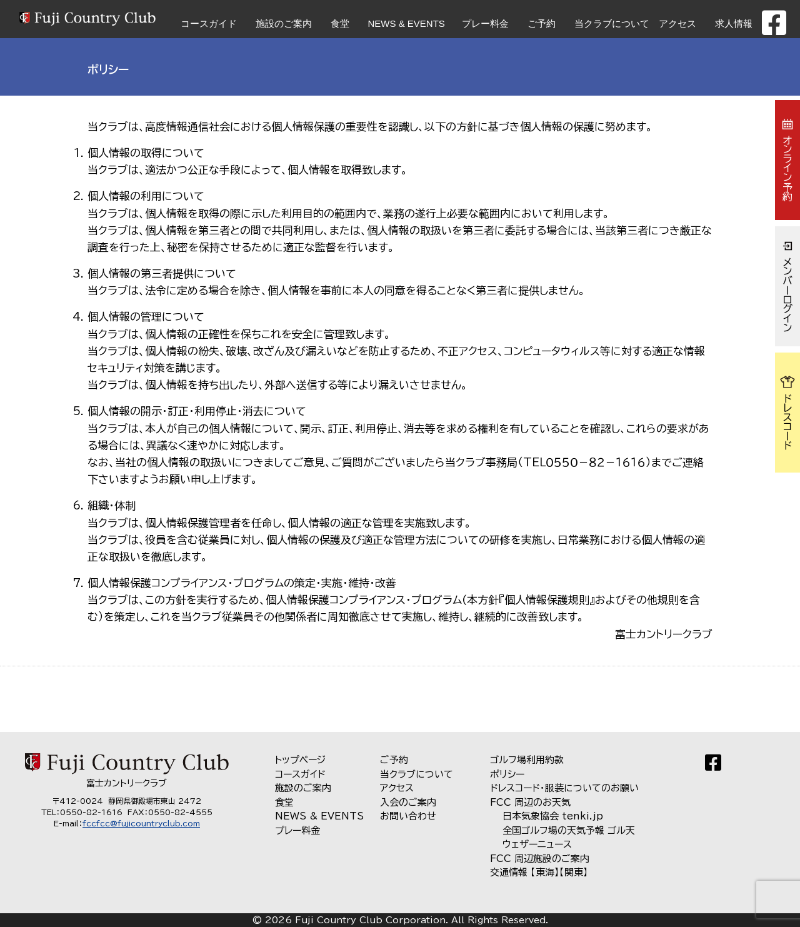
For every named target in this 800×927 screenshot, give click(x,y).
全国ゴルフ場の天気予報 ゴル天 (568, 830)
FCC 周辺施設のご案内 (539, 858)
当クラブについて (611, 23)
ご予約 (542, 23)
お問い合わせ (408, 816)
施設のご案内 (284, 23)
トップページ (300, 759)
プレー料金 (485, 23)
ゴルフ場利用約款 (527, 759)
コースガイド (209, 23)
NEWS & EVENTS (406, 23)
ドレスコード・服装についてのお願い (564, 788)
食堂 (340, 23)
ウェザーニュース (537, 844)
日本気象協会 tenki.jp (552, 816)
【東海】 (545, 872)
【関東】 (573, 872)
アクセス (677, 23)
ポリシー (507, 774)
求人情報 (733, 23)
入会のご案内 (408, 802)
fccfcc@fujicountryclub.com (141, 823)
